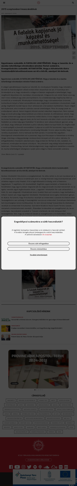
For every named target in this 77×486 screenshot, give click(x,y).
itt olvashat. (47, 234)
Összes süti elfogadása (38, 243)
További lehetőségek (38, 255)
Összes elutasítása (38, 249)
